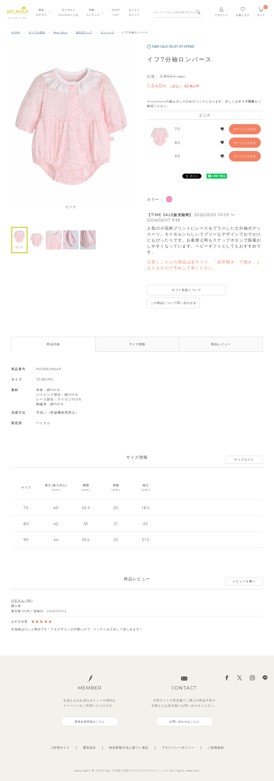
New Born (60, 32)
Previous (18, 126)
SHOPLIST (116, 12)
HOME (15, 32)
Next (123, 126)
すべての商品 (37, 32)
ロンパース (107, 32)
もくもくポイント (134, 12)
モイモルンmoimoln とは (68, 12)
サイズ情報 (246, 101)
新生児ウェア (84, 32)
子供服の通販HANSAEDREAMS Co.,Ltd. (140, 759)
